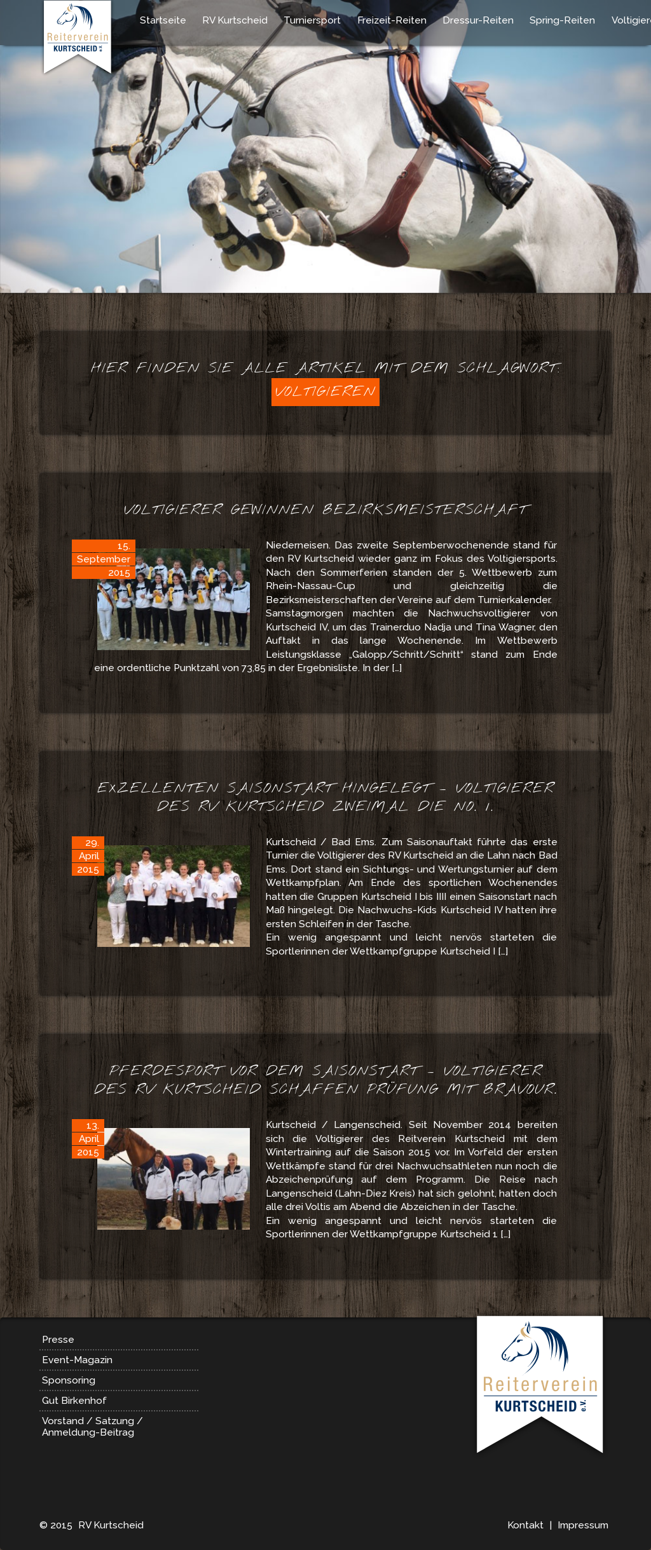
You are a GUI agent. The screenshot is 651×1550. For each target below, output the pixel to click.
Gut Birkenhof (74, 1400)
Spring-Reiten (562, 20)
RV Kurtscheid (235, 20)
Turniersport (312, 20)
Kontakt (525, 1525)
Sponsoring (68, 1380)
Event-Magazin (77, 1360)
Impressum (583, 1525)
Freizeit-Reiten (392, 20)
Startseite (163, 20)
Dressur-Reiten (478, 20)
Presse (58, 1339)
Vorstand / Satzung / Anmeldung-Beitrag (92, 1426)
